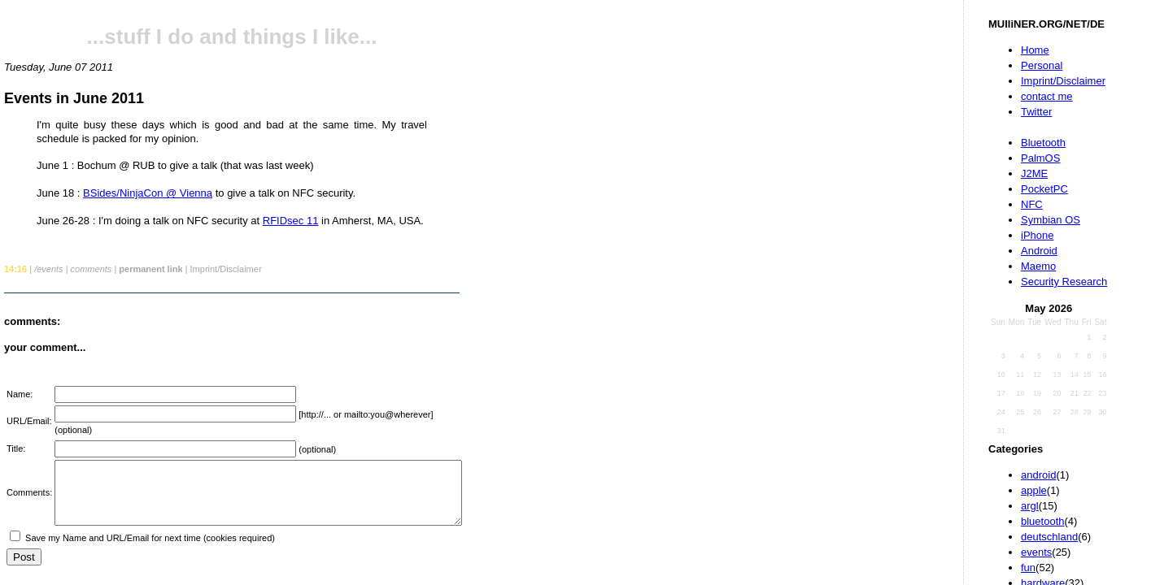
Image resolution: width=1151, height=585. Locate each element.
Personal (1041, 65)
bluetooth (1043, 521)
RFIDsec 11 (291, 220)
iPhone (1037, 235)
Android (1039, 251)
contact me (1047, 96)
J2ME (1034, 173)
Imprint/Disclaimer (1063, 81)
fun (1028, 567)
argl (1030, 506)
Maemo (1038, 266)
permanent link (150, 269)
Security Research (1064, 281)
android (1038, 475)
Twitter (1036, 112)
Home (1035, 50)
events (1036, 552)
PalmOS (1040, 158)
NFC (1032, 204)
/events (48, 269)
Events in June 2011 (74, 98)
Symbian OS (1050, 220)
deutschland (1049, 537)
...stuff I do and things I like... (232, 36)
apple (1034, 490)
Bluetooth (1043, 142)
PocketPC (1044, 189)
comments (91, 269)
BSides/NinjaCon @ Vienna (147, 193)
